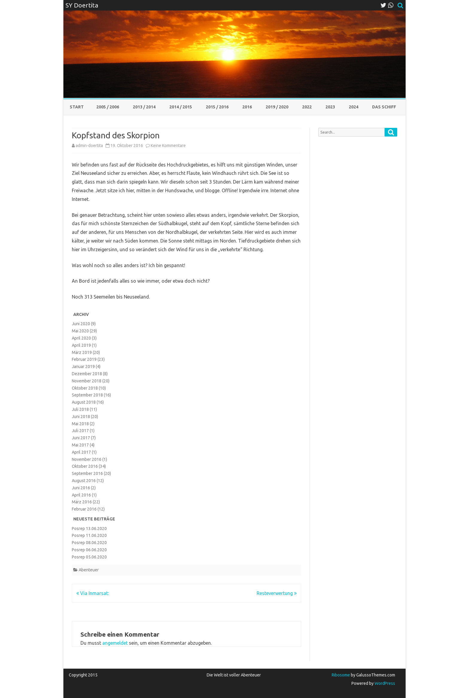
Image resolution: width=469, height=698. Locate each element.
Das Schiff (384, 107)
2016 (247, 107)
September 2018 (87, 395)
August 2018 (84, 402)
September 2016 (87, 473)
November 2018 (86, 380)
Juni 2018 (81, 416)
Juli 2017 (80, 430)
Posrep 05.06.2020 (89, 557)
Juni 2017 (81, 437)
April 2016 (81, 495)
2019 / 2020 (277, 107)
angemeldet (115, 643)
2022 (307, 107)
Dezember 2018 (87, 373)
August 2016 (84, 480)
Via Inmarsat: (92, 593)
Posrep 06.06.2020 (89, 549)
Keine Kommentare (168, 145)
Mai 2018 (80, 423)
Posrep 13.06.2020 (89, 528)
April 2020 (81, 338)
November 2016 (86, 459)
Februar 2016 (84, 509)
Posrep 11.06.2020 (89, 535)
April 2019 (81, 345)
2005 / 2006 (107, 107)
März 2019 (82, 352)
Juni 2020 (81, 323)
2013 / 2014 (144, 107)
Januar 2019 (83, 366)
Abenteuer (89, 569)
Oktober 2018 (85, 388)
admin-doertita (89, 145)
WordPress (384, 683)
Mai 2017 (80, 445)
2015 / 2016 (217, 107)
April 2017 (81, 452)
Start (77, 107)
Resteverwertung (277, 593)
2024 (353, 107)
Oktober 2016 (85, 466)
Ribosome (341, 675)
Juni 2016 (81, 487)
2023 (330, 107)
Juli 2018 (80, 409)
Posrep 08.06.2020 (89, 542)
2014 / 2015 (180, 107)
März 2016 (82, 501)
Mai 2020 (80, 330)
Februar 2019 (84, 359)
